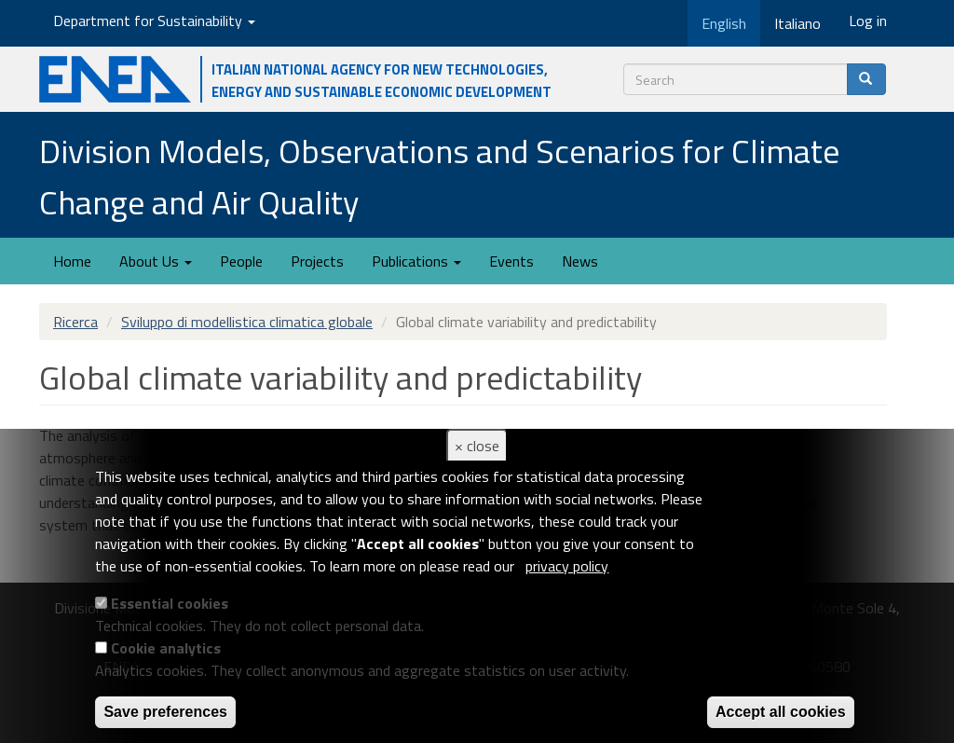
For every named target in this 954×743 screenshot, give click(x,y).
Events (511, 261)
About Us (155, 261)
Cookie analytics (166, 648)
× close (477, 445)
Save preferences (165, 712)
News (580, 261)
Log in (868, 20)
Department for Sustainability (154, 20)
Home (72, 261)
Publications (416, 261)
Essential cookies (169, 603)
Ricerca (75, 321)
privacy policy (566, 566)
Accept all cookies (781, 712)
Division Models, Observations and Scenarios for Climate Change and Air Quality (439, 176)
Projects (317, 261)
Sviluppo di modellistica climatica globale (247, 321)
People (241, 261)
